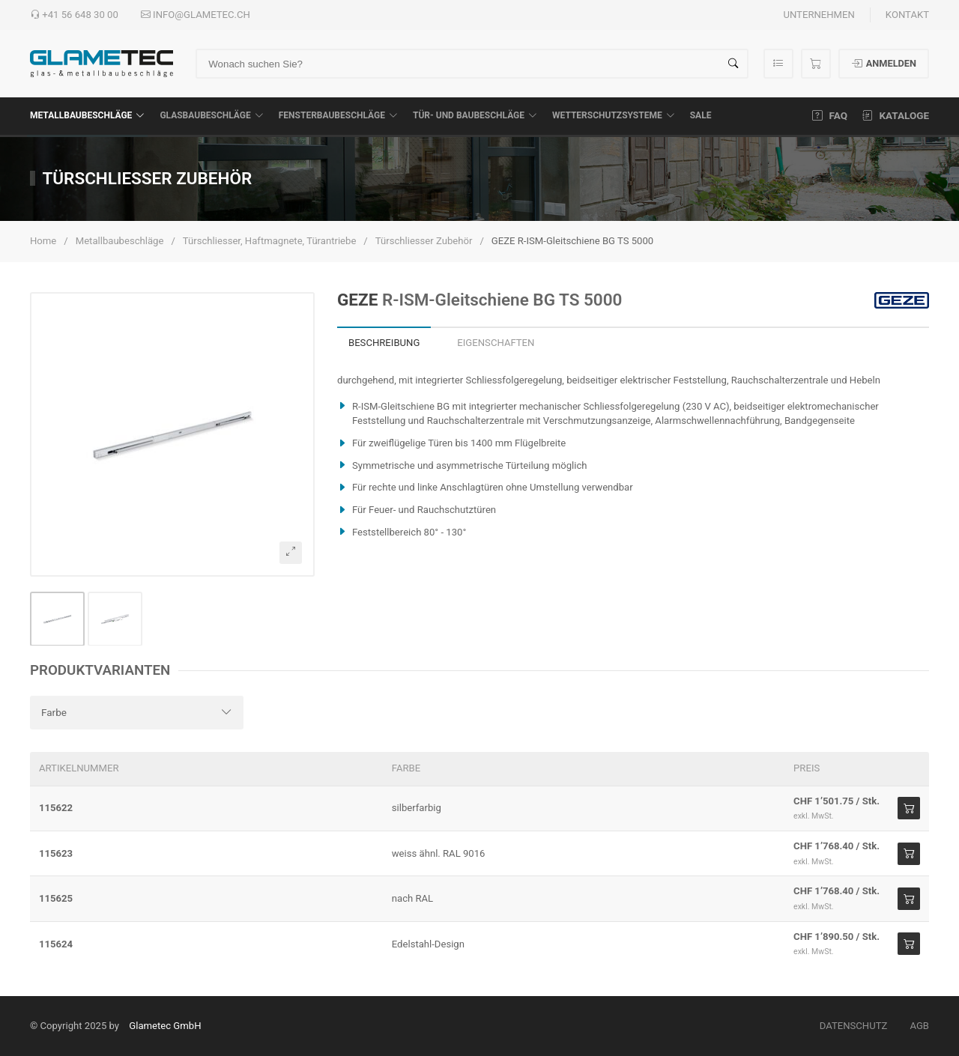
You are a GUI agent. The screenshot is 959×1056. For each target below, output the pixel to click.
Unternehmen (818, 14)
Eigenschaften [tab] (495, 342)
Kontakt (907, 14)
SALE (701, 115)
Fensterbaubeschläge (338, 115)
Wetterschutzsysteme (613, 115)
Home (43, 240)
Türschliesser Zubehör (424, 240)
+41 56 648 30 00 (74, 14)
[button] (172, 434)
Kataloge (895, 115)
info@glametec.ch (195, 14)
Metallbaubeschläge (87, 115)
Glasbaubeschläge (211, 115)
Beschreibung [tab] (384, 342)
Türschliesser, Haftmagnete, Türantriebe (270, 240)
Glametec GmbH (165, 1025)
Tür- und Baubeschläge (475, 115)
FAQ (829, 115)
